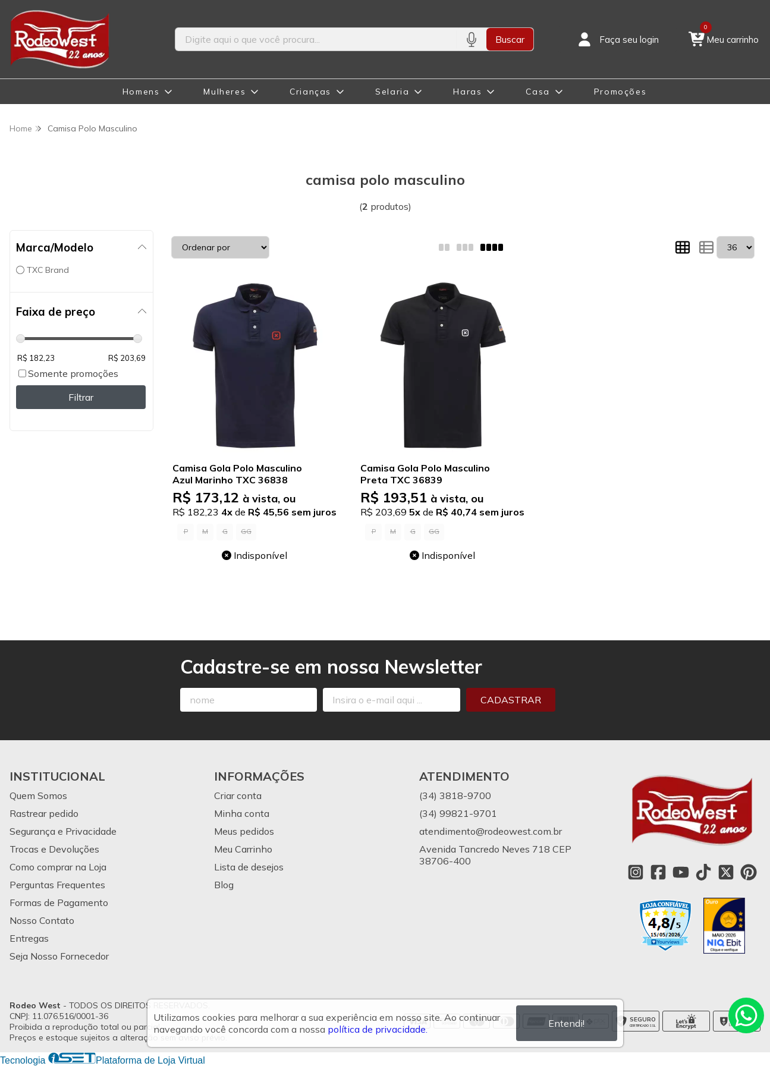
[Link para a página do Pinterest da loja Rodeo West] (748, 872)
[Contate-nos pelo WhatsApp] (746, 1015)
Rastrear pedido (44, 813)
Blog (224, 885)
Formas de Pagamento (59, 902)
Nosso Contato (42, 920)
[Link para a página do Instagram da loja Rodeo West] (635, 872)
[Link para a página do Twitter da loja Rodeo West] (726, 872)
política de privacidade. (378, 1029)
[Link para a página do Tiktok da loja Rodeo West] (703, 872)
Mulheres (224, 91)
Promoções (620, 91)
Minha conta (241, 813)
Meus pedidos (244, 831)
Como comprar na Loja (58, 867)
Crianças (310, 91)
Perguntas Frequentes (57, 885)
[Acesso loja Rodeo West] (617, 39)
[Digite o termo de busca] (316, 39)
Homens (141, 91)
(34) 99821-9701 (458, 813)
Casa (537, 91)
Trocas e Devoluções (54, 849)
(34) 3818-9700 (455, 795)
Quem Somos (38, 795)
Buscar (509, 39)
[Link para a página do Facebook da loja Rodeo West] (658, 872)
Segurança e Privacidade (63, 831)
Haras (467, 91)
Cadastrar (510, 700)
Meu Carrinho (243, 849)
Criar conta (238, 795)
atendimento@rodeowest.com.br (490, 831)
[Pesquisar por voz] (471, 39)
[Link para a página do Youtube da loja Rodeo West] (680, 872)
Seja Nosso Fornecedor (59, 956)
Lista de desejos (249, 867)
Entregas (29, 938)
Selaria (392, 91)
